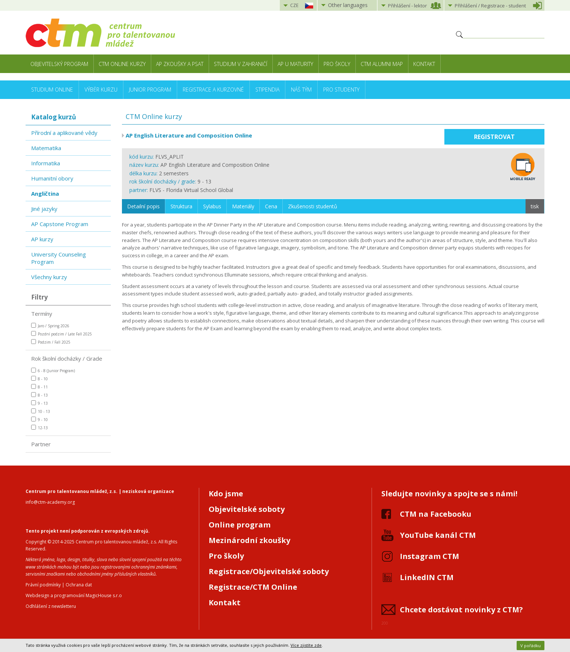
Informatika (45, 163)
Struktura (181, 206)
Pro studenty (341, 89)
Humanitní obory (52, 178)
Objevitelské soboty (247, 509)
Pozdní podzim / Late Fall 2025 (61, 334)
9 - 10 (39, 419)
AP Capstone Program (59, 224)
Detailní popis (143, 206)
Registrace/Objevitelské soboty (269, 571)
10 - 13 (40, 411)
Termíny (41, 313)
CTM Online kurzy (122, 63)
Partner (41, 444)
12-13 (39, 427)
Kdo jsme (226, 494)
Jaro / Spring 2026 (50, 325)
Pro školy (337, 63)
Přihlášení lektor (407, 5)
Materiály (243, 206)
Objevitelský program (59, 63)
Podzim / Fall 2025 (50, 342)
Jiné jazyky (44, 208)
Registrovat (494, 137)
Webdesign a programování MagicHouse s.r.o (74, 595)
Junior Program (150, 89)
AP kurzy (42, 239)
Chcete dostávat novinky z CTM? (461, 610)
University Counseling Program (58, 258)
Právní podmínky (43, 585)
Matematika (46, 148)
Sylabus (212, 206)
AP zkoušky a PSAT (179, 63)
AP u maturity (295, 63)
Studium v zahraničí (240, 63)
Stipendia (267, 89)
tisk (535, 206)
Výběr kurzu (100, 89)
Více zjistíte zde (306, 645)
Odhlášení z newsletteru (51, 606)
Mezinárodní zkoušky (249, 540)
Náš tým (301, 89)
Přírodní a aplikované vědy (64, 132)
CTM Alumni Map (382, 63)
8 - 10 (39, 378)
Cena (271, 206)
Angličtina (45, 193)
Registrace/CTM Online (253, 587)
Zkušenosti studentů (312, 206)
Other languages (348, 5)
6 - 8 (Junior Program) (53, 370)
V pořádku (530, 645)
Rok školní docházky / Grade (66, 358)
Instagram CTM (429, 556)
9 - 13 (39, 403)
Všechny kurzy (49, 277)
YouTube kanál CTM (438, 535)
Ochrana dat (79, 585)
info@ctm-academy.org (50, 502)
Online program (240, 525)
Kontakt (424, 63)
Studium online (52, 89)
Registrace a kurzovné (213, 89)
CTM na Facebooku (435, 514)
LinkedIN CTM (427, 577)
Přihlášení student (490, 5)
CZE (294, 5)
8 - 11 (39, 387)
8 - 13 (39, 395)
